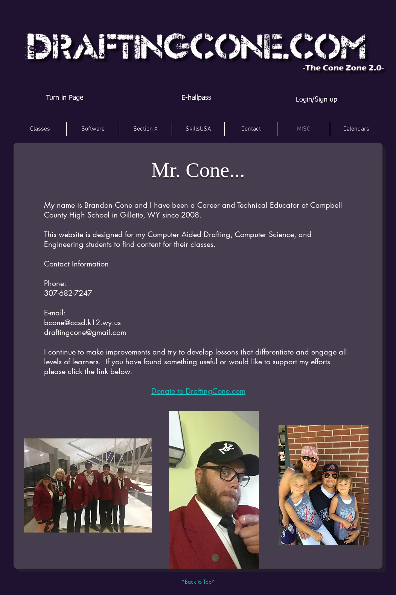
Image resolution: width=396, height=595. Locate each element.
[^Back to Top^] (198, 581)
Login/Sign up (316, 99)
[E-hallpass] (196, 98)
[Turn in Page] (64, 98)
